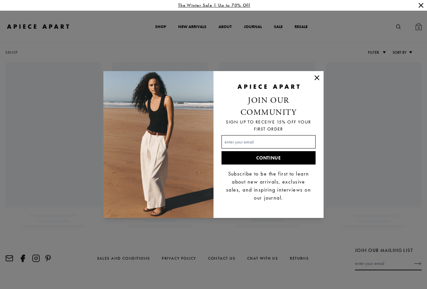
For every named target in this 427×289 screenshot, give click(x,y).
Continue (268, 158)
